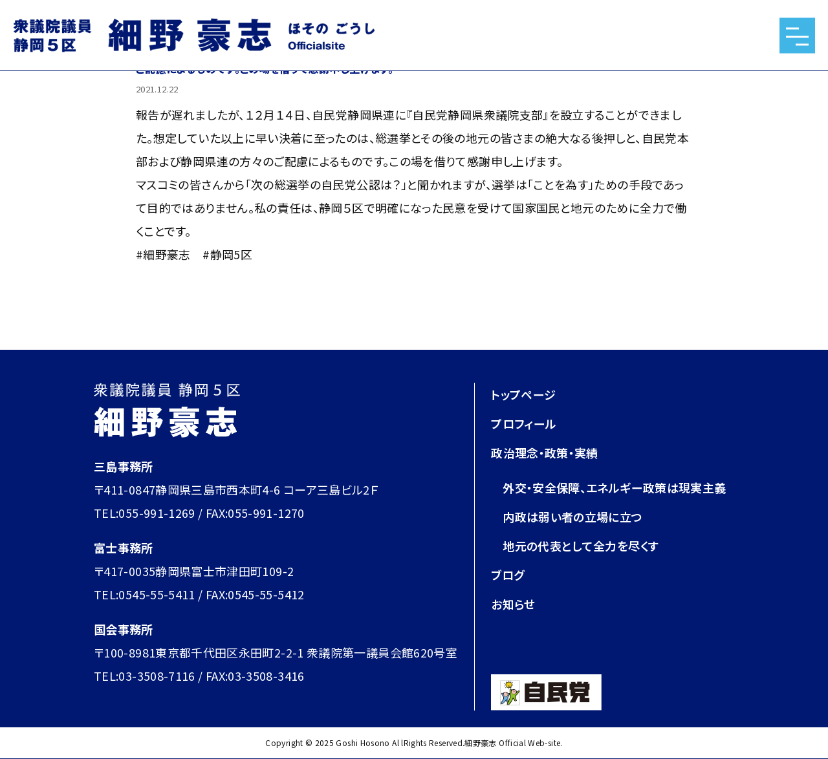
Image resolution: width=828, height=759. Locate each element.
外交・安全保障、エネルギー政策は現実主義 (614, 487)
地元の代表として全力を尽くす (581, 545)
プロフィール (523, 423)
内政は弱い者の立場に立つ (572, 516)
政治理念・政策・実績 (544, 452)
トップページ (523, 394)
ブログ (507, 574)
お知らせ (513, 603)
